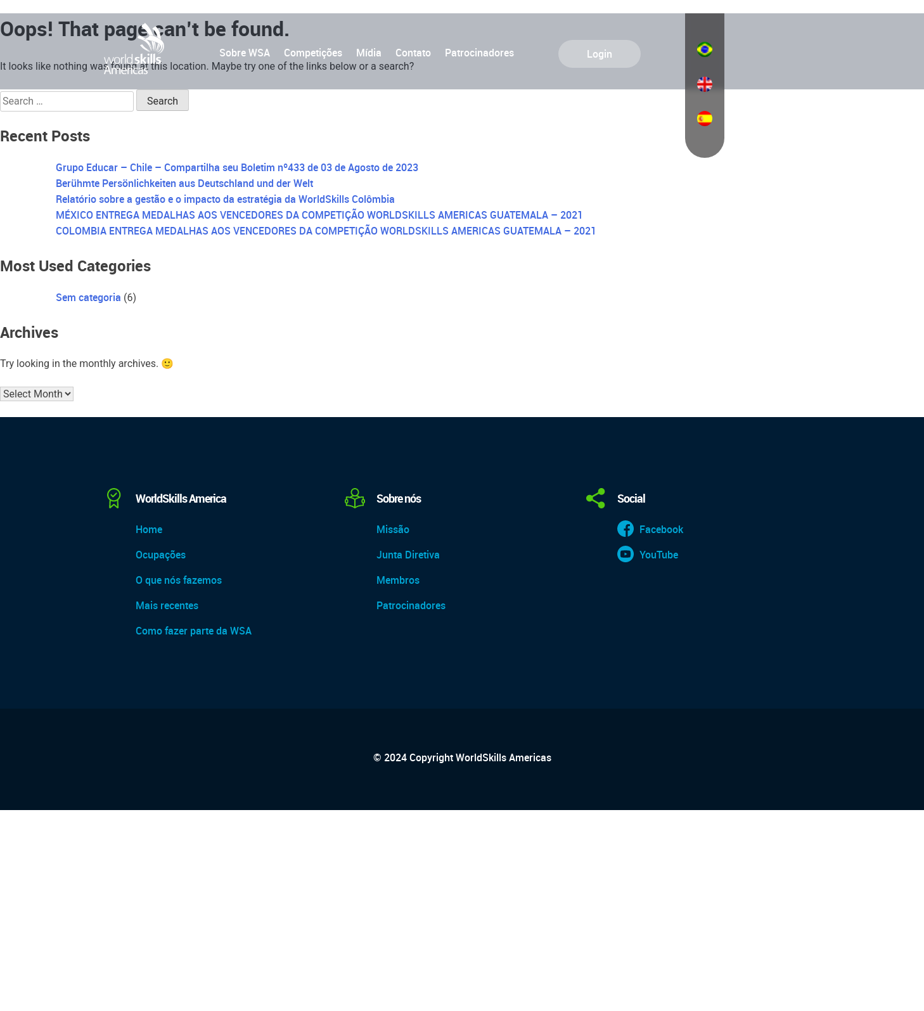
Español (704, 118)
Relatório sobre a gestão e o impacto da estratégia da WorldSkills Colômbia (225, 199)
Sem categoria (88, 297)
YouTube (658, 555)
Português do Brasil (704, 49)
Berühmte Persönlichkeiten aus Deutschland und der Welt (184, 183)
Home (149, 529)
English (704, 84)
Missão (392, 529)
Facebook (661, 529)
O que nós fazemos (179, 580)
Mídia (369, 53)
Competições (313, 53)
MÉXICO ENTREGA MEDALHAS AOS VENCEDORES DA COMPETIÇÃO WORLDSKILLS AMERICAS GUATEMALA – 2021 (319, 215)
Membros (398, 580)
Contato (413, 53)
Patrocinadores (479, 53)
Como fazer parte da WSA (194, 631)
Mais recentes (167, 605)
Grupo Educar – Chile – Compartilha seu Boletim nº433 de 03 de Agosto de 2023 (237, 167)
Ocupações (161, 555)
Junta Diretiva (408, 555)
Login (599, 54)
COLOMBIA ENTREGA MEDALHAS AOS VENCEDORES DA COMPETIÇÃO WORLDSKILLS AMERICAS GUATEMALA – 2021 (326, 231)
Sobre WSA (244, 53)
